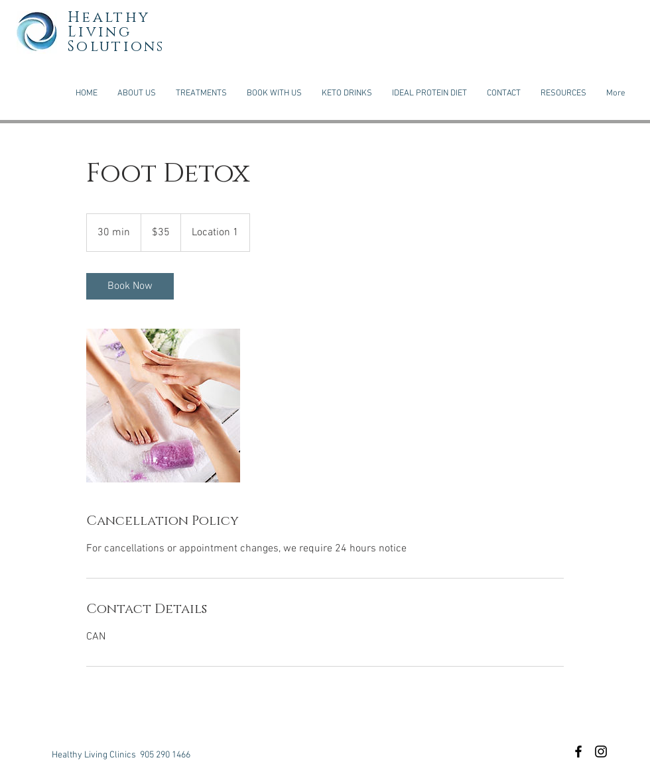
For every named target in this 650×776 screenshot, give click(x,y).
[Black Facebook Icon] (578, 751)
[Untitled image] (163, 405)
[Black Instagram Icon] (601, 751)
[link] (130, 286)
